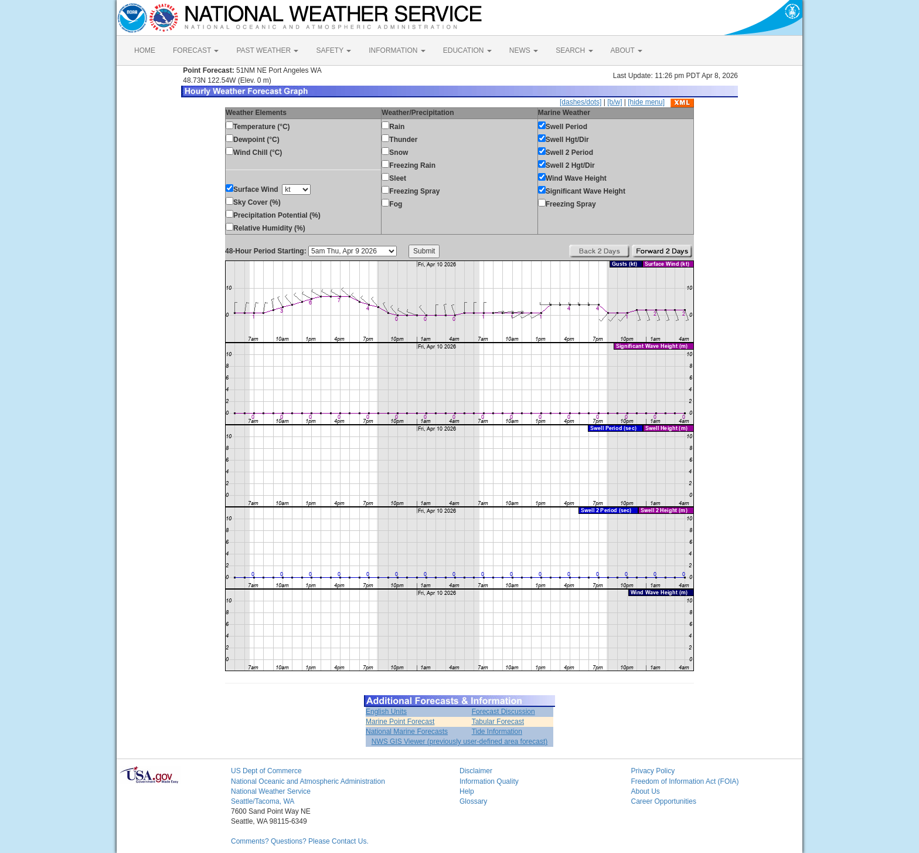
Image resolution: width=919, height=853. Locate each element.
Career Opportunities (663, 801)
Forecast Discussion (503, 712)
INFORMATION (397, 50)
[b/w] (614, 102)
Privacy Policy (653, 771)
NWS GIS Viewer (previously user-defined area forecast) (460, 741)
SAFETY (333, 50)
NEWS (523, 50)
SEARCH (574, 50)
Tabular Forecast (498, 721)
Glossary (473, 801)
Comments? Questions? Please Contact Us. (300, 841)
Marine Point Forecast (400, 721)
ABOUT (626, 50)
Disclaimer (476, 771)
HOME (144, 50)
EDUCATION (467, 50)
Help (467, 791)
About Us (645, 791)
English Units (386, 712)
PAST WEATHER (267, 50)
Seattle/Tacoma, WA (262, 801)
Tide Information (497, 731)
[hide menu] (646, 102)
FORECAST (196, 50)
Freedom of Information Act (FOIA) (685, 781)
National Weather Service (271, 791)
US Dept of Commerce (266, 771)
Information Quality (489, 781)
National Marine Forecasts (407, 731)
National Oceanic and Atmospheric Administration (308, 781)
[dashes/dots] (580, 102)
